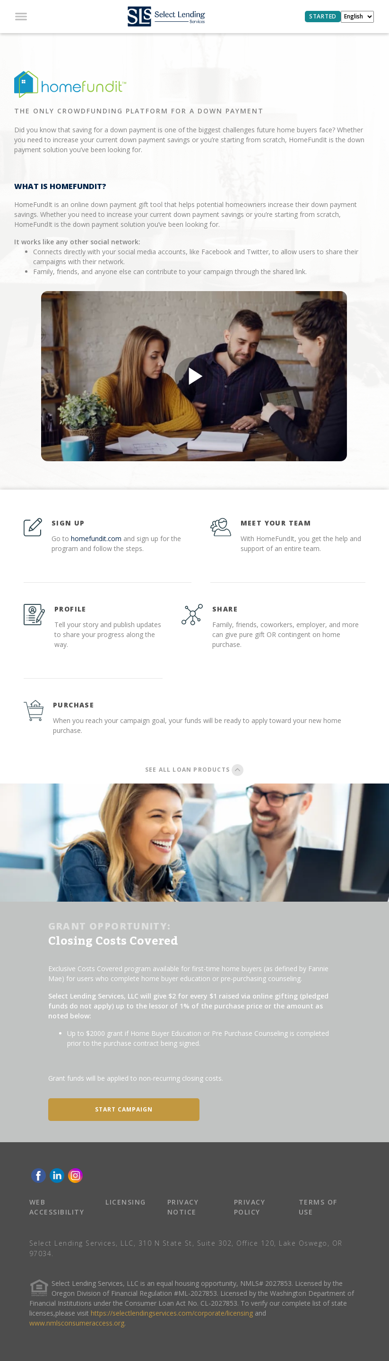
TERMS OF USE (318, 1206)
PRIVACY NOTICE (183, 1206)
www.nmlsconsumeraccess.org (76, 1322)
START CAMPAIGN (124, 1109)
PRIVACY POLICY (250, 1206)
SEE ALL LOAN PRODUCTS (194, 770)
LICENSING (125, 1201)
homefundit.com (96, 538)
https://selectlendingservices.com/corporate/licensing (172, 1313)
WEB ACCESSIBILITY (57, 1206)
